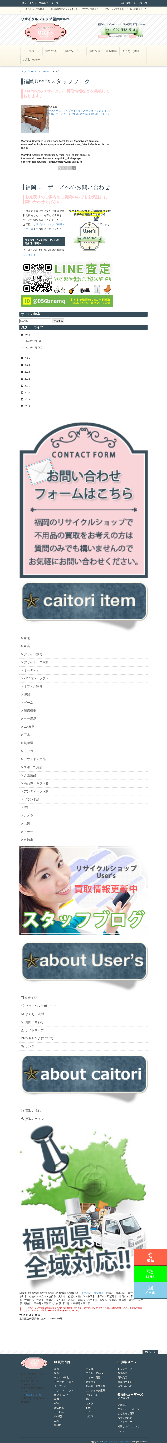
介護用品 (28, 775)
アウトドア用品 (33, 759)
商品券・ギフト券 (35, 783)
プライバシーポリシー (38, 1006)
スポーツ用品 (32, 767)
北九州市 (86, 1293)
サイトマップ (140, 3)
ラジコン (28, 751)
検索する (58, 320)
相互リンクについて (37, 1038)
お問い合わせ (31, 59)
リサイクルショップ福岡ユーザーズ (117, 1442)
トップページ (31, 51)
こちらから (29, 254)
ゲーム (27, 702)
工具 (25, 735)
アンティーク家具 (35, 791)
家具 (25, 646)
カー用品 (28, 719)
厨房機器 (28, 710)
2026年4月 (31, 340)
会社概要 (126, 3)
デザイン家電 (32, 654)
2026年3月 (31, 347)
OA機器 (28, 726)
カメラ (27, 815)
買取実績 (111, 51)
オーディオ (30, 670)
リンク (27, 1046)
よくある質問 (130, 51)
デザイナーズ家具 (35, 662)
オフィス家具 (32, 686)
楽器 (25, 694)
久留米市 (99, 1293)
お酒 (25, 823)
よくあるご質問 (126, 1413)
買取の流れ (52, 51)
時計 (25, 807)
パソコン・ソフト (35, 678)
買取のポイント (74, 51)
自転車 (27, 840)
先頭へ (62, 167)
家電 (25, 638)
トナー (27, 832)
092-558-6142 (33, 1395)
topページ (150, 1352)
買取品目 (94, 51)
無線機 (27, 743)
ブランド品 (30, 799)
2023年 (46, 71)
